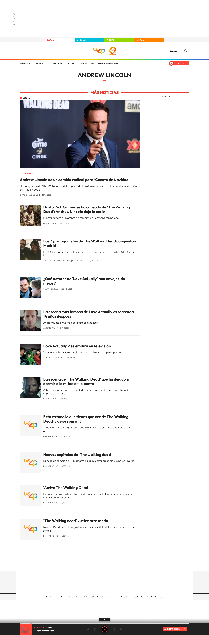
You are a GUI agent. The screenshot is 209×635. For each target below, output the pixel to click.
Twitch (116, 565)
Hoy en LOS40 (87, 63)
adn (146, 604)
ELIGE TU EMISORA (173, 629)
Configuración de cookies (119, 597)
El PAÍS (70, 604)
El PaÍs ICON (111, 612)
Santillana (98, 604)
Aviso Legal (46, 597)
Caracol (157, 604)
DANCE (110, 40)
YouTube (98, 565)
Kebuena (154, 608)
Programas (57, 63)
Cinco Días (111, 608)
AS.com (136, 604)
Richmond (69, 612)
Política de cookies (97, 597)
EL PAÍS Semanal (133, 608)
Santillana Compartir (114, 604)
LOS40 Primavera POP (108, 63)
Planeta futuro (144, 608)
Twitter (104, 565)
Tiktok (92, 565)
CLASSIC (81, 40)
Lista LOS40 (25, 63)
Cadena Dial (122, 608)
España (173, 51)
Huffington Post (74, 608)
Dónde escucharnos (159, 597)
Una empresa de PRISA (44, 606)
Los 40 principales (84, 604)
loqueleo (136, 612)
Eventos (72, 63)
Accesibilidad (59, 597)
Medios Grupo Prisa (44, 614)
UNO (91, 608)
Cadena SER (127, 604)
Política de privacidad (78, 597)
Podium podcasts (98, 612)
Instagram (86, 565)
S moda (123, 612)
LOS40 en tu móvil (140, 597)
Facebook (110, 565)
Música (39, 63)
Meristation (150, 612)
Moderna (83, 612)
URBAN (140, 40)
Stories (122, 565)
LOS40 (50, 40)
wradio (99, 608)
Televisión (27, 173)
